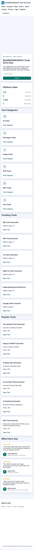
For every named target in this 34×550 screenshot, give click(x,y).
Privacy (10, 9)
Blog (16, 6)
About (27, 6)
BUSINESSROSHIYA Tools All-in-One (16, 2)
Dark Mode (6, 13)
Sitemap (21, 506)
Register (23, 9)
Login (16, 9)
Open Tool (6, 230)
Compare (10, 6)
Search (21, 6)
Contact (4, 9)
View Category (8, 125)
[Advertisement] (17, 34)
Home (3, 6)
